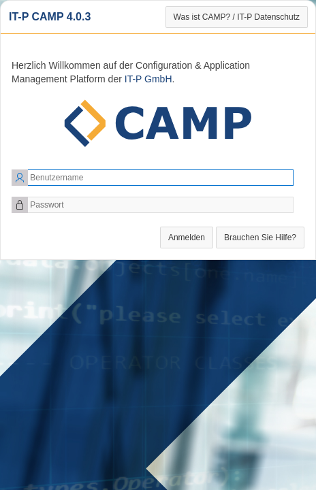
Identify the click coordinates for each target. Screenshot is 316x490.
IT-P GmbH (148, 79)
